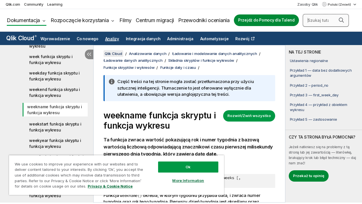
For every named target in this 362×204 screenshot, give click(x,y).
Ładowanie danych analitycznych (133, 60)
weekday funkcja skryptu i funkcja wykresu (54, 76)
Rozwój (242, 39)
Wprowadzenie (55, 39)
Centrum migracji (155, 20)
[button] (341, 20)
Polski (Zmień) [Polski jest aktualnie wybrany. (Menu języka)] (340, 5)
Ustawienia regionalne (309, 60)
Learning (54, 4)
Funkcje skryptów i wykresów (129, 67)
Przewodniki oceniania (204, 20)
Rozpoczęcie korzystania (80, 20)
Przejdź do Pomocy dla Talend (266, 20)
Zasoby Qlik (307, 4)
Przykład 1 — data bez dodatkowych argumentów (321, 73)
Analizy (112, 39)
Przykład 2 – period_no (309, 85)
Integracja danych (143, 39)
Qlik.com (13, 4)
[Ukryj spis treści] (89, 54)
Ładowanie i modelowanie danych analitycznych (214, 53)
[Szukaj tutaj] (325, 20)
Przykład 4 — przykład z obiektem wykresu (318, 107)
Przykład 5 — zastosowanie (313, 119)
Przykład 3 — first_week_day (314, 95)
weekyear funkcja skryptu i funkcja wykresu (55, 143)
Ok (183, 162)
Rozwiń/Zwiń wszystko (249, 115)
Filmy (125, 20)
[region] (114, 173)
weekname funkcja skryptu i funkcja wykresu (54, 109)
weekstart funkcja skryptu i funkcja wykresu (55, 127)
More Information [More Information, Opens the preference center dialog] (184, 176)
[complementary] (323, 124)
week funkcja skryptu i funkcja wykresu (51, 59)
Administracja (180, 39)
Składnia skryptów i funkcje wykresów (201, 60)
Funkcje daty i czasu (178, 67)
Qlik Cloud (21, 38)
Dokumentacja (23, 20)
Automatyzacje (214, 39)
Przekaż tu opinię (308, 175)
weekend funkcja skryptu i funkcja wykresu (54, 92)
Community (34, 4)
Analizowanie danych (147, 53)
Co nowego (87, 39)
